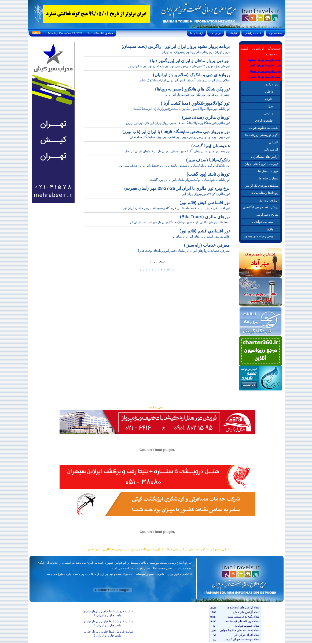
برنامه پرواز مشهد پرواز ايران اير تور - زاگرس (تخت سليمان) (175, 46)
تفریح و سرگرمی (267, 214)
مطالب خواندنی (262, 222)
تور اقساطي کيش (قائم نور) (204, 202)
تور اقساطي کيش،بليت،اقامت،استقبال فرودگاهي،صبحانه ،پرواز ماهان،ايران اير (176, 208)
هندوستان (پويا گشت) (210, 146)
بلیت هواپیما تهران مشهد (264, 60)
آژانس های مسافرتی (264, 157)
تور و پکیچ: (271, 84)
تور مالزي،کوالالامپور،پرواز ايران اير (206, 194)
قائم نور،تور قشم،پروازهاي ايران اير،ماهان (201, 236)
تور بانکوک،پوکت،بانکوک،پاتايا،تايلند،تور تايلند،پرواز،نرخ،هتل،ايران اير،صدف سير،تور (174, 165)
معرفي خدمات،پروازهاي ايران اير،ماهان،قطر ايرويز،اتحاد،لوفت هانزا (184, 251)
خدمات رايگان (253, 33)
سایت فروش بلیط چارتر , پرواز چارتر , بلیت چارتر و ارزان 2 (107, 623)
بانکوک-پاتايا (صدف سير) (208, 160)
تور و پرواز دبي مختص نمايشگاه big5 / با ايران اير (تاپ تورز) (175, 131)
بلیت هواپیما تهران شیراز (264, 76)
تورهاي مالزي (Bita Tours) (204, 217)
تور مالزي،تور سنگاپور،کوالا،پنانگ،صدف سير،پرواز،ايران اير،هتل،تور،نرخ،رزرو (178, 123)
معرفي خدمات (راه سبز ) (206, 245)
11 (172, 269)
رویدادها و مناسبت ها (264, 193)
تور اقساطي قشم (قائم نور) (204, 231)
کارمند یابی (271, 149)
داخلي (269, 91)
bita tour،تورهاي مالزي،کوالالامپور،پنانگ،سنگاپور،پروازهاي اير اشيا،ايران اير (179, 222)
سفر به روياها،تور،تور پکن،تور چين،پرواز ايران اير (197, 94)
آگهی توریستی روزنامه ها (261, 135)
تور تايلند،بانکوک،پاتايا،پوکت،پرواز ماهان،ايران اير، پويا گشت (190, 180)
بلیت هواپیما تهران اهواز (265, 71)
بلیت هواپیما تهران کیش (265, 65)
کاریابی (273, 142)
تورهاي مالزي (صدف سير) (206, 117)
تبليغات (233, 33)
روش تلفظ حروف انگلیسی (260, 207)
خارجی (268, 99)
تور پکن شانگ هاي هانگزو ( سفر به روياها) (192, 89)
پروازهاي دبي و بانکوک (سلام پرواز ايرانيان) (191, 75)
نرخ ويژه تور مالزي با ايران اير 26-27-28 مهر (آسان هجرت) (176, 188)
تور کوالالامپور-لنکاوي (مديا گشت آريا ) (195, 103)
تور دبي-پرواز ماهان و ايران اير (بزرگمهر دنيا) (189, 60)
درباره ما (216, 33)
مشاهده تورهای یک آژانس (261, 185)
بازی (270, 229)
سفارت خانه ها (268, 178)
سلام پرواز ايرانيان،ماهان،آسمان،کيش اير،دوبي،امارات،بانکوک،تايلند (184, 80)
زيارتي (268, 113)
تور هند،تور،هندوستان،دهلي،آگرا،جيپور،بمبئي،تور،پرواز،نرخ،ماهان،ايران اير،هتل (177, 151)
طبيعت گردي (264, 120)
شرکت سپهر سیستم (150, 574)
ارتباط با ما (196, 33)
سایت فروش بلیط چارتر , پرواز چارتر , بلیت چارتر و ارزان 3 (107, 633)
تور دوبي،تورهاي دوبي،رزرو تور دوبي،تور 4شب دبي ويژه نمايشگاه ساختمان (180, 137)
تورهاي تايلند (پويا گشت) (208, 174)
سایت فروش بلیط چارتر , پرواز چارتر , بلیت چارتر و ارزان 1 (107, 613)
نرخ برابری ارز (268, 200)
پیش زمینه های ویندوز (258, 236)
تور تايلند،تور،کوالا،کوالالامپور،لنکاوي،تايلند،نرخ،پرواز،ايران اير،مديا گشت (181, 109)
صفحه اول (275, 33)
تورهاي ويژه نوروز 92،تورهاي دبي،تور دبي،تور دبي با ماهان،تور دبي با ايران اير (179, 66)
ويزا (270, 106)
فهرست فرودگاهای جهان (261, 164)
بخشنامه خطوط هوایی (263, 128)
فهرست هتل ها (268, 171)
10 (168, 269)
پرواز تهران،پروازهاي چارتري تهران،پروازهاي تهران (196, 52)
